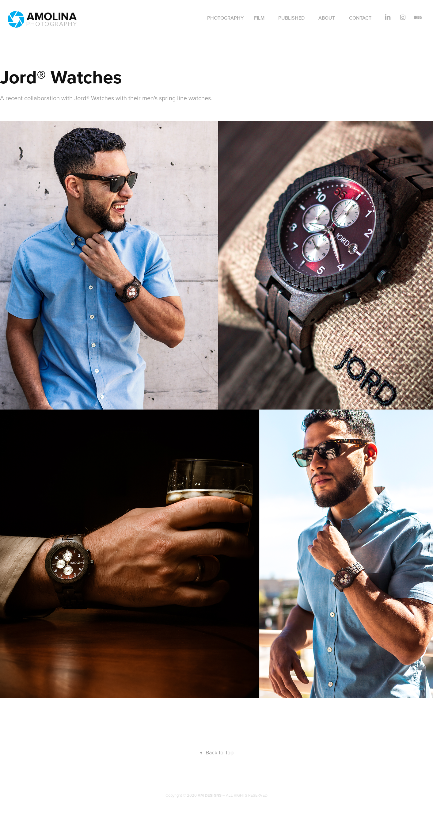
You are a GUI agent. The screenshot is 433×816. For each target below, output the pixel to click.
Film (259, 17)
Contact (360, 17)
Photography (225, 17)
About (326, 17)
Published (291, 17)
